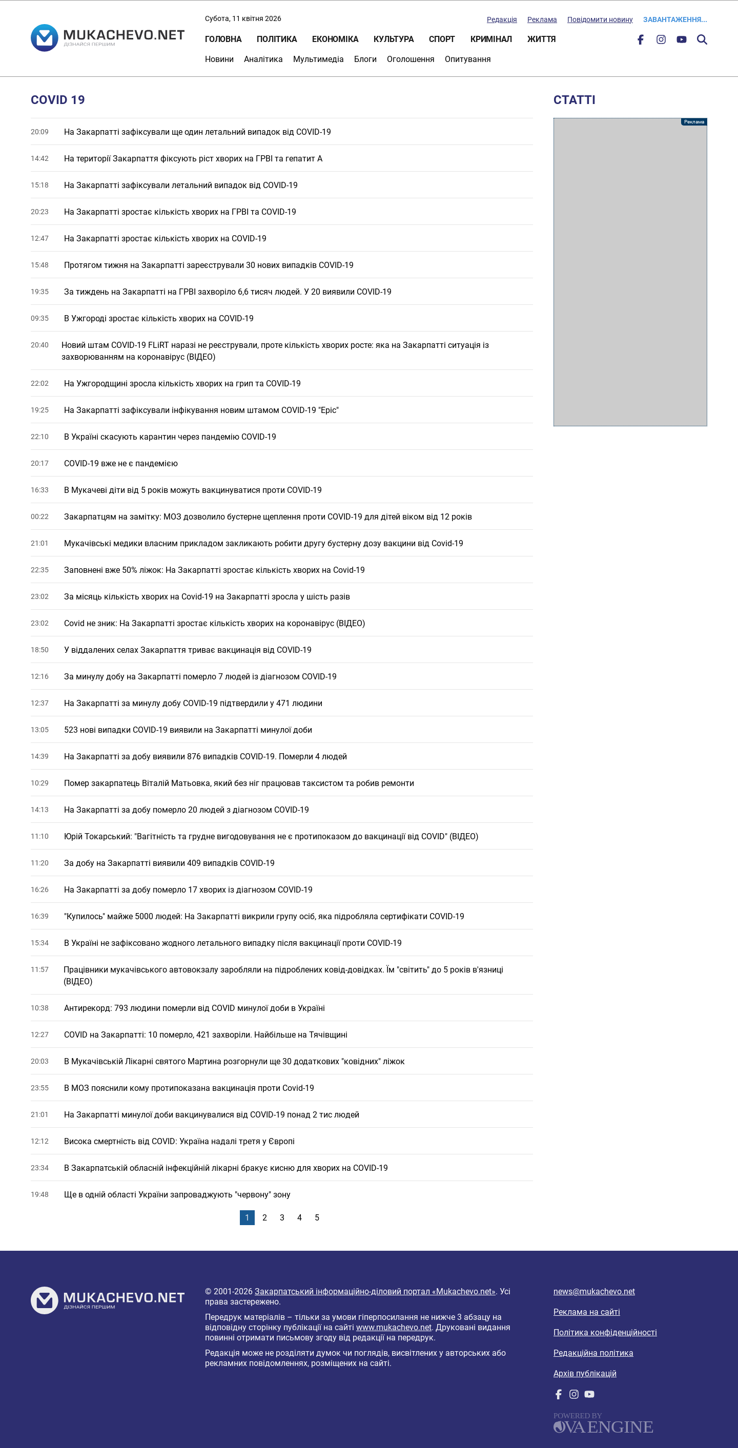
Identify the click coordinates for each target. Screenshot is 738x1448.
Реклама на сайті (587, 1312)
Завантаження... (675, 19)
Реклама (542, 19)
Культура (394, 39)
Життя (541, 39)
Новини (219, 59)
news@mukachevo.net (594, 1291)
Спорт (442, 39)
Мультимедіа (318, 59)
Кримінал (491, 39)
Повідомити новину (600, 19)
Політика (277, 39)
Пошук (702, 39)
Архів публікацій (585, 1373)
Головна (223, 39)
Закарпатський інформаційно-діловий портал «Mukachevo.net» (375, 1291)
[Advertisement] (630, 272)
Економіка (335, 39)
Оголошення (411, 59)
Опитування (468, 59)
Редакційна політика (593, 1353)
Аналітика (263, 59)
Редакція (502, 19)
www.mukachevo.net (394, 1327)
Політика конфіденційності (605, 1332)
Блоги (365, 59)
